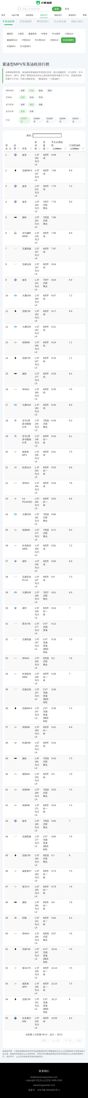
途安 (24, 155)
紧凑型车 (32, 34)
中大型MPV (25, 46)
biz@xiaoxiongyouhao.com (44, 1077)
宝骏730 (26, 311)
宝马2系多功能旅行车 (26, 423)
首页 (3, 15)
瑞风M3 (26, 774)
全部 (23, 90)
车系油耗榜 (8, 21)
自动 (32, 97)
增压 (32, 104)
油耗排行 (44, 15)
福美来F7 (26, 871)
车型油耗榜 (26, 21)
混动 (50, 90)
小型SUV (69, 34)
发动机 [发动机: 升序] (36, 145)
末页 (79, 1040)
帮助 (85, 15)
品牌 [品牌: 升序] (15, 147)
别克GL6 (26, 467)
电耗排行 (58, 15)
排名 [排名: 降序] (6, 147)
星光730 (26, 623)
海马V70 (26, 968)
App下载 (15, 15)
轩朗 (24, 918)
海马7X (25, 886)
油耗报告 (29, 15)
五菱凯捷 (26, 248)
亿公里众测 (60, 21)
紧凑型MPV (68, 40)
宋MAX (25, 389)
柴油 (41, 90)
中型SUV (26, 40)
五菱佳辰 (26, 264)
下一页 (68, 1040)
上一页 (55, 1040)
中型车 (44, 34)
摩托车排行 (43, 21)
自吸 (41, 104)
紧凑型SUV (12, 40)
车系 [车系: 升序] (24, 148)
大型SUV (54, 40)
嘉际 (24, 217)
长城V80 (26, 742)
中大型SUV (40, 40)
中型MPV (11, 46)
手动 (41, 97)
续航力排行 (77, 21)
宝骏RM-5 (27, 170)
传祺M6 (26, 342)
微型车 (10, 34)
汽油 (32, 90)
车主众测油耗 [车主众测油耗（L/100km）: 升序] (57, 145)
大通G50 (26, 295)
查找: (44, 135)
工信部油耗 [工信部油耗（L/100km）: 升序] (75, 147)
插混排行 (72, 15)
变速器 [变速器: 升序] (44, 145)
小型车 (21, 34)
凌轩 (24, 561)
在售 (32, 111)
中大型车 (56, 34)
